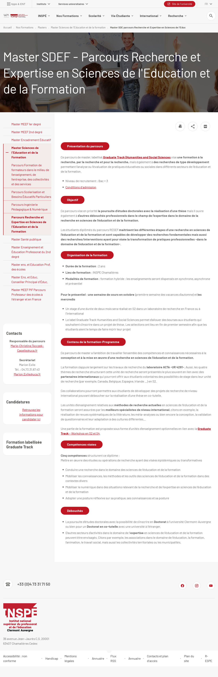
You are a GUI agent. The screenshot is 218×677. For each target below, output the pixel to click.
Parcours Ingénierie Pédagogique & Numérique (29, 207)
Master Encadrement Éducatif (31, 140)
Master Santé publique (26, 239)
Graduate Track (114, 157)
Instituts (43, 4)
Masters (42, 27)
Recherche (177, 16)
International (150, 16)
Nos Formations (69, 16)
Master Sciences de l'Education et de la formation (78, 27)
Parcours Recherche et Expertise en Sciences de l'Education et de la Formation (28, 224)
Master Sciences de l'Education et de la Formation (25, 152)
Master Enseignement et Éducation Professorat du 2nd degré (31, 252)
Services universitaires (73, 4)
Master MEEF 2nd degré (26, 132)
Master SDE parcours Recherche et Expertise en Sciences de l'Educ (148, 27)
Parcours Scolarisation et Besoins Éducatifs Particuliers (31, 194)
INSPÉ (44, 16)
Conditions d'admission (80, 187)
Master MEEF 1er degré (26, 124)
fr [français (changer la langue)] (206, 4)
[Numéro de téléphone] (26, 584)
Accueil (7, 27)
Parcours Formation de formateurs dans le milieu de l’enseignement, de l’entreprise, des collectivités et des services (30, 174)
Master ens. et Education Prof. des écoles (31, 267)
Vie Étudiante (122, 16)
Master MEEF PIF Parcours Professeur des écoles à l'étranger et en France (28, 294)
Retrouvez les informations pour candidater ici (31, 414)
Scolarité (96, 16)
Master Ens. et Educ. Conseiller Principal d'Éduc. (29, 279)
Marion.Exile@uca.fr (27, 374)
